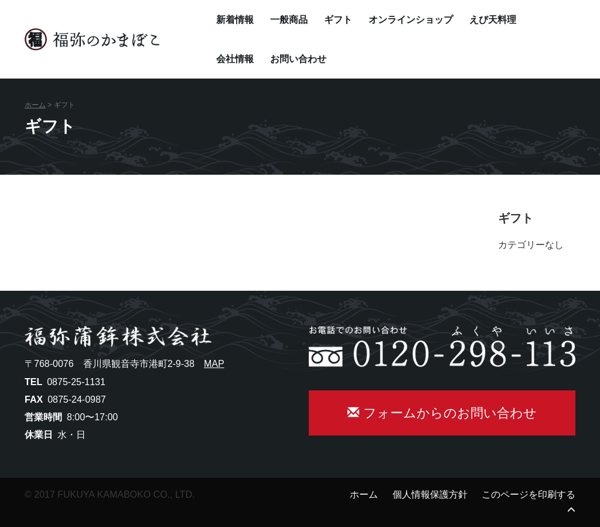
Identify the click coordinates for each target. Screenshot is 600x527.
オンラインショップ (411, 20)
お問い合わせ (298, 59)
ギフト (338, 20)
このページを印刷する (528, 494)
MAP (214, 364)
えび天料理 (492, 20)
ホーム (35, 105)
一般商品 (289, 20)
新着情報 (235, 20)
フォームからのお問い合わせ (441, 413)
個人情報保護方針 (430, 494)
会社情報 (235, 59)
